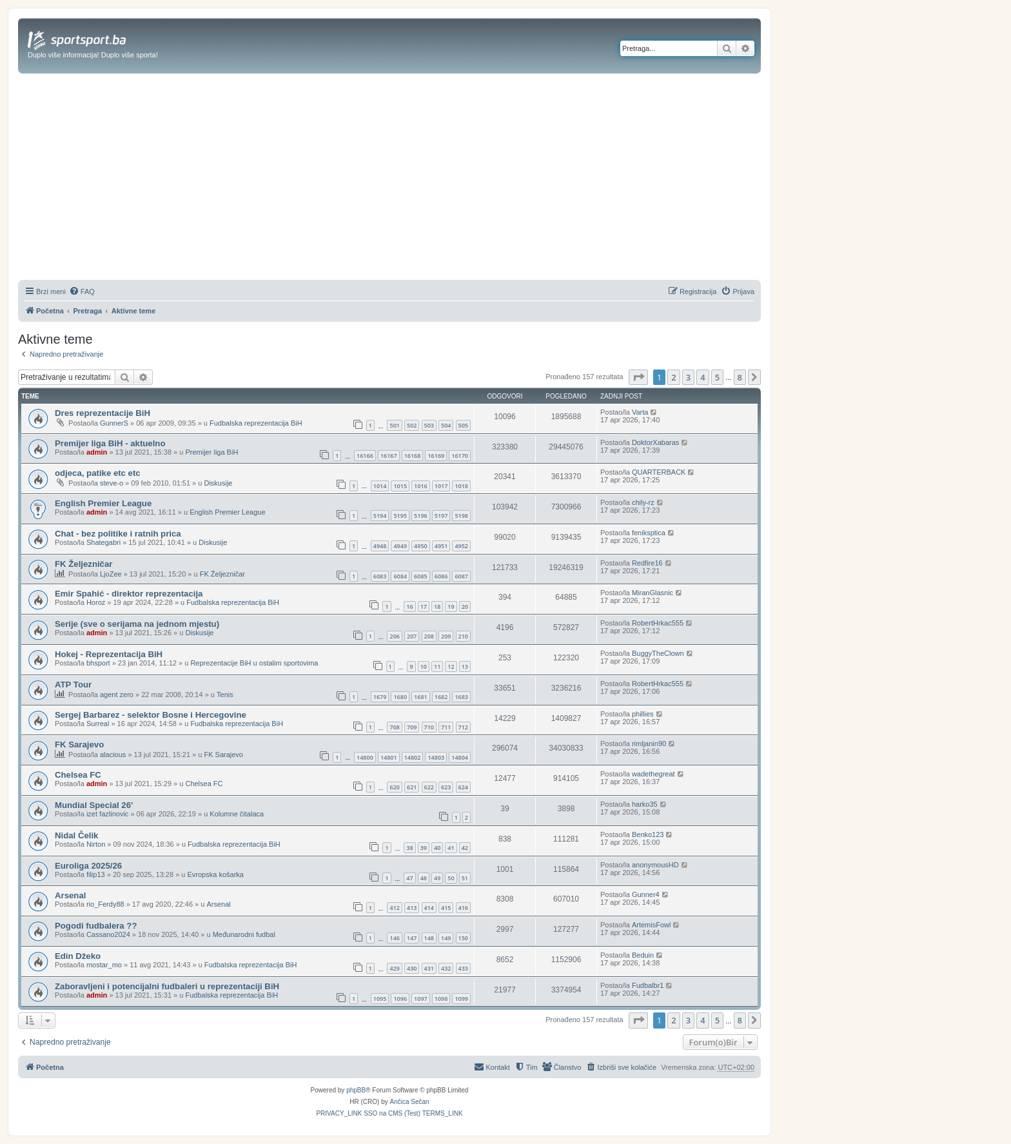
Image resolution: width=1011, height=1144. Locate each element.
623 (446, 787)
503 (429, 425)
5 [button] (717, 377)
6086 (441, 576)
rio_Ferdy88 (105, 904)
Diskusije (218, 483)
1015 (400, 486)
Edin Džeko (78, 956)
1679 (380, 697)
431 (429, 968)
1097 (420, 998)
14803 (435, 757)
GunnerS (114, 423)
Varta (640, 412)
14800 (365, 757)
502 (412, 425)
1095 (380, 998)
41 (450, 847)
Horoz (95, 602)
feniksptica (648, 533)
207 (412, 636)
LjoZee (111, 574)
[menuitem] (82, 291)
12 (450, 666)
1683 (461, 697)
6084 (400, 576)
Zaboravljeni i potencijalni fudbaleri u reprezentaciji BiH (167, 986)
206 (394, 636)
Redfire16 (647, 563)
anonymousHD (655, 865)
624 (463, 787)
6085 (420, 576)
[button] (638, 377)
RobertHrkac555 (657, 623)
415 (446, 907)
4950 (420, 546)
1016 (420, 486)
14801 (388, 757)
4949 (400, 546)
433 (463, 968)
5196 (420, 515)
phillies (643, 714)
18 (437, 606)
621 (412, 787)
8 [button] (740, 377)
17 (423, 606)
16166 (365, 455)
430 (412, 968)
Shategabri (103, 542)
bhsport (98, 663)
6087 (461, 576)
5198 (461, 515)
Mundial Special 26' (94, 805)
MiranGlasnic (652, 593)
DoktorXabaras (655, 442)
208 (429, 636)
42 (465, 847)
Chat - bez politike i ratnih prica (118, 533)
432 (446, 968)
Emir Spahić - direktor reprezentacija (128, 593)
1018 (461, 486)
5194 (380, 515)
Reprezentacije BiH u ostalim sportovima (254, 663)
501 (394, 425)
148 (429, 938)
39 (423, 847)
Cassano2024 (108, 934)
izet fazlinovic (107, 814)
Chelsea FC (78, 775)
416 (463, 907)
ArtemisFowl (651, 925)
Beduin (643, 955)
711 (446, 727)
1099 (461, 998)
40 (437, 847)
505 (463, 425)
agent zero (116, 694)
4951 (441, 546)
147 (412, 938)
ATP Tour (73, 684)
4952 (461, 546)
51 (465, 878)
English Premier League (103, 503)
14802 (412, 757)
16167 (388, 455)
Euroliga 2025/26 (88, 866)
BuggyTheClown (658, 653)
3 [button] (688, 377)
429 (394, 968)
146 (394, 938)
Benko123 (648, 834)
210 (463, 636)
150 (463, 938)
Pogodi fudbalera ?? (96, 926)
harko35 (645, 804)
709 (412, 727)
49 (437, 878)
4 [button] (702, 377)
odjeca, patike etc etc (98, 473)
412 (394, 907)
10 (423, 666)
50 (450, 878)
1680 (400, 697)
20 (465, 606)
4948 (380, 546)
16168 (412, 455)
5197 (441, 515)
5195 (400, 515)
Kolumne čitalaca (237, 814)
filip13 (95, 874)
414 (429, 907)
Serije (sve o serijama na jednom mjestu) (137, 624)
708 (394, 727)
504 (446, 425)
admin (96, 452)
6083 (380, 576)
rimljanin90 (649, 743)
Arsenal (70, 895)
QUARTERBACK (659, 472)
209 (446, 636)
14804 (459, 757)
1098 (441, 998)
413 (412, 907)
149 (446, 938)
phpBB (356, 1090)
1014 (380, 486)
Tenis (225, 694)
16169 (435, 455)
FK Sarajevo (79, 744)
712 (463, 727)
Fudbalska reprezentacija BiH (256, 423)
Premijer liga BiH (211, 452)
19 (450, 606)
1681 (420, 697)
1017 (441, 486)
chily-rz (643, 502)
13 (465, 666)
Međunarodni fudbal (244, 934)
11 (437, 666)
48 (423, 878)
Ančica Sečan (409, 1101)
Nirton (95, 844)
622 (429, 787)
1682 (441, 697)
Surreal (97, 723)
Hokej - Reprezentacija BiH (108, 654)
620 (394, 787)
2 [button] (673, 377)
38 (409, 847)
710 (429, 727)
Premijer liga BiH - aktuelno (110, 443)
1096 (400, 998)
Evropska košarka (216, 874)
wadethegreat (653, 774)
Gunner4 (646, 894)
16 (409, 606)
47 (409, 878)
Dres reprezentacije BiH (102, 413)
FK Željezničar (83, 564)
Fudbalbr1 (648, 985)
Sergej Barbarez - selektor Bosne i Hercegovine (150, 715)
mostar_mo (104, 965)
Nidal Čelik (76, 835)
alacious (113, 754)
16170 (459, 455)
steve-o (111, 483)
